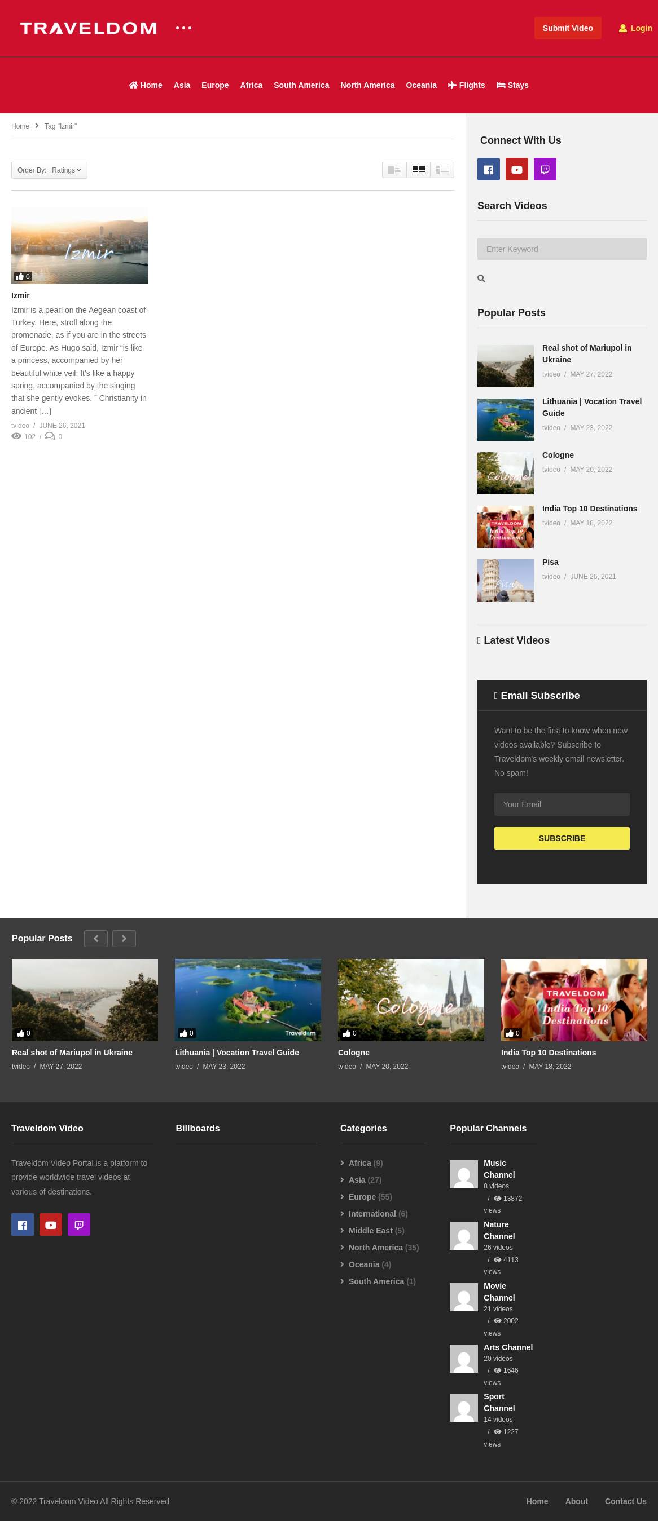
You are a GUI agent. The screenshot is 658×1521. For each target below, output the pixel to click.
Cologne (558, 454)
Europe (215, 85)
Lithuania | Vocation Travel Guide (237, 1052)
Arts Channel (508, 1347)
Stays (513, 85)
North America (368, 85)
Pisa (550, 562)
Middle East (371, 1230)
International (372, 1213)
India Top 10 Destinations (590, 508)
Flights (466, 85)
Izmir (20, 295)
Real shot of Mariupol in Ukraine (72, 1052)
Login (635, 28)
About (576, 1501)
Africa (251, 85)
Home (146, 85)
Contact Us (626, 1501)
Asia (182, 85)
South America (301, 85)
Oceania (421, 85)
